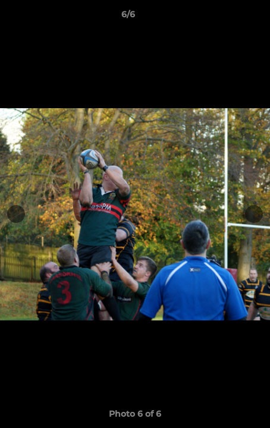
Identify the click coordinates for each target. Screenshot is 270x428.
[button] (227, 17)
